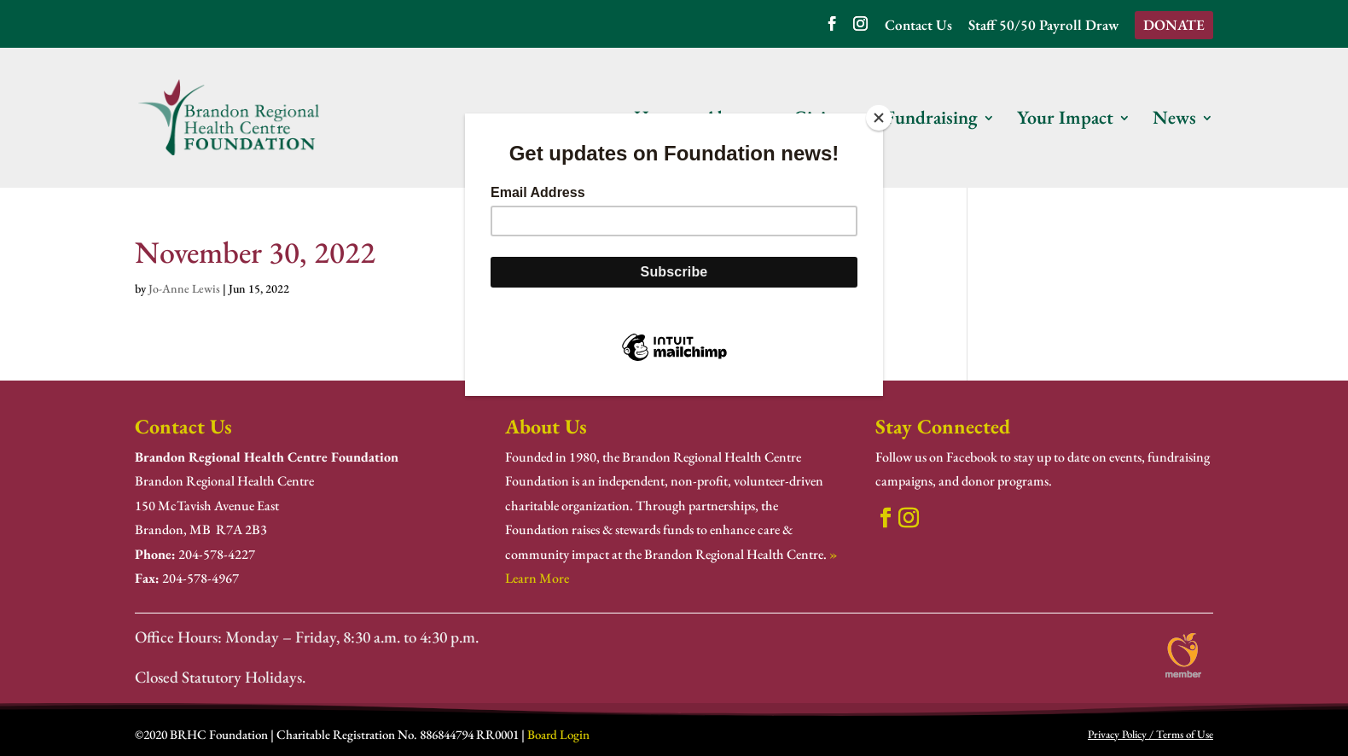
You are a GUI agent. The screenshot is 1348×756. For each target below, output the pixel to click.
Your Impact (1065, 121)
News (1174, 121)
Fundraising (931, 121)
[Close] (879, 118)
